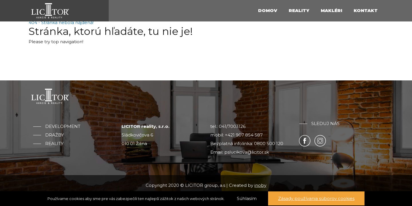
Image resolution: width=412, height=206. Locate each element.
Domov (267, 10)
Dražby (54, 135)
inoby (260, 185)
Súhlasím (247, 198)
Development (62, 126)
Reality (299, 10)
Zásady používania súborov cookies (316, 198)
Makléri (331, 10)
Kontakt (366, 10)
